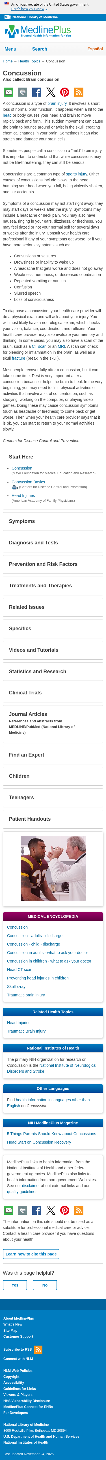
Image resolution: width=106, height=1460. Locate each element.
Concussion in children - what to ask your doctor (49, 961)
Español (95, 49)
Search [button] (43, 49)
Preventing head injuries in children (38, 978)
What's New (12, 1324)
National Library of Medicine (35, 17)
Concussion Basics (28, 482)
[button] (94, 457)
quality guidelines (22, 1191)
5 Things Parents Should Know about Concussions (51, 1133)
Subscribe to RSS (22, 1350)
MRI (61, 346)
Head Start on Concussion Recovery (39, 1142)
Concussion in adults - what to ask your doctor (47, 952)
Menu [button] (14, 49)
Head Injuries (23, 495)
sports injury (76, 174)
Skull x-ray (16, 986)
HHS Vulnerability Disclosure (26, 1401)
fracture (18, 358)
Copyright (11, 1377)
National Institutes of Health (25, 1442)
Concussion (22, 468)
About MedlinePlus (18, 1318)
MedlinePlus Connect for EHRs (28, 1407)
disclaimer (31, 1185)
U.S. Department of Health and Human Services (41, 1437)
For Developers (15, 1413)
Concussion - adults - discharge (34, 935)
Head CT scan (19, 969)
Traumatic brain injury (26, 995)
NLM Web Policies (18, 1371)
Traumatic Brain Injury (26, 1031)
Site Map (10, 1331)
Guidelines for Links (19, 1389)
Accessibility (13, 1383)
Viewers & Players (18, 1395)
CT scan (39, 346)
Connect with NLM (18, 1359)
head (7, 115)
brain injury (56, 103)
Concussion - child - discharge (33, 944)
